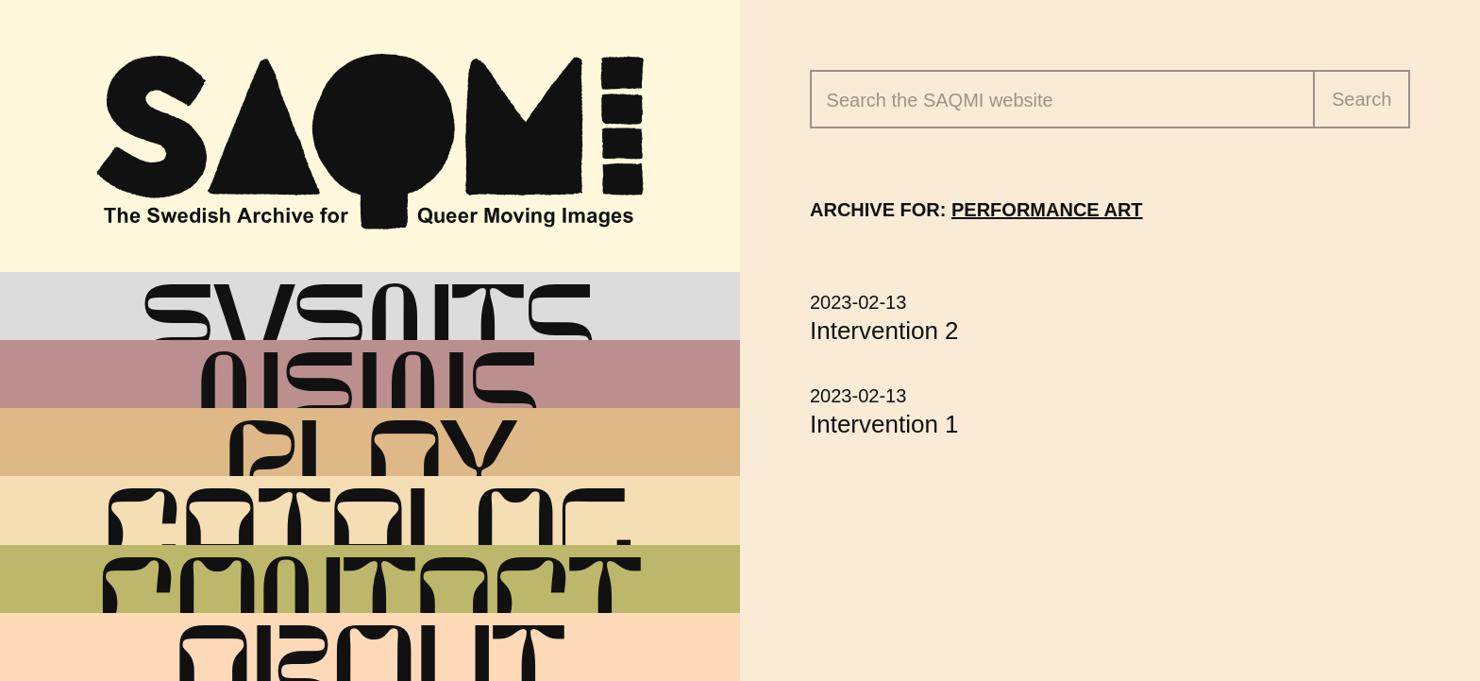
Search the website (940, 100)
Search (1361, 99)
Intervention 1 (884, 424)
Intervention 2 (884, 330)
